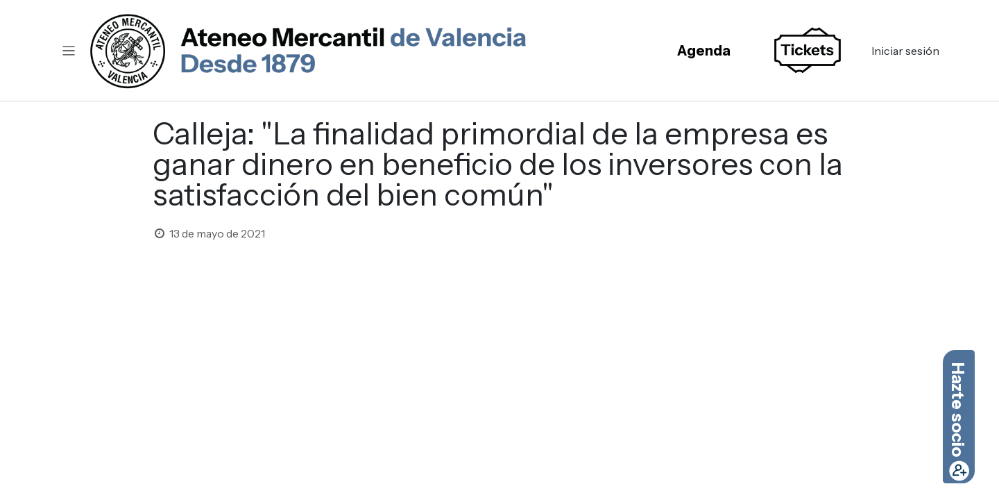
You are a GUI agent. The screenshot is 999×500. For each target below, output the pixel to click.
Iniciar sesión (905, 51)
